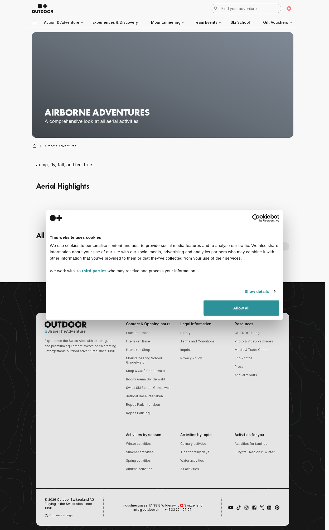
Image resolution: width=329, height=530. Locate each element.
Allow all (241, 308)
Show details (257, 291)
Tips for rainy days (194, 452)
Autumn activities (139, 469)
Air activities (189, 469)
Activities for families (251, 444)
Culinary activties (193, 444)
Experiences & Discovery (117, 22)
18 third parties (91, 271)
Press (239, 367)
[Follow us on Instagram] (246, 507)
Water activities (192, 460)
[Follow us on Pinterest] (277, 507)
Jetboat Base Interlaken (144, 396)
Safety (185, 333)
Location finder (137, 333)
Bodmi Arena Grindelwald (145, 379)
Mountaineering (168, 22)
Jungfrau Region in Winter (254, 452)
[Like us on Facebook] (254, 507)
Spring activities (138, 460)
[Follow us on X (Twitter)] (262, 507)
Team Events (208, 22)
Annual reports (246, 375)
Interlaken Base (138, 341)
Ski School (242, 22)
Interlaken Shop (138, 350)
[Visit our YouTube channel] (230, 507)
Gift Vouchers (277, 22)
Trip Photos (244, 358)
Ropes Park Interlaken (143, 405)
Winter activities (138, 444)
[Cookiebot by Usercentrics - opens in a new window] (256, 218)
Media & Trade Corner (252, 350)
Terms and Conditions (197, 341)
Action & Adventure (64, 22)
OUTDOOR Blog (247, 333)
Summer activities (140, 452)
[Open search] (246, 8)
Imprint (185, 350)
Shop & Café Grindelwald (145, 371)
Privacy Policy (191, 358)
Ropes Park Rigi (138, 413)
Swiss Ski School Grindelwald (149, 388)
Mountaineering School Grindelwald (144, 360)
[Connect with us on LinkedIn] (269, 507)
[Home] (34, 146)
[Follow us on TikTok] (238, 507)
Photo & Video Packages (254, 341)
